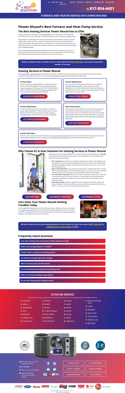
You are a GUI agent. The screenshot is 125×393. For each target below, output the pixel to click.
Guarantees (95, 363)
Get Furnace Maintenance (34, 119)
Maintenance (73, 374)
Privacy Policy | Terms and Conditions (62, 392)
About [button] (72, 2)
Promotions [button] (99, 2)
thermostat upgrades (46, 90)
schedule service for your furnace (58, 227)
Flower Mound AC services (92, 170)
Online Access (58, 390)
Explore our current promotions (60, 186)
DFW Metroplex (46, 34)
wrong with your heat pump (39, 50)
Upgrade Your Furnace (78, 96)
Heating (54, 2)
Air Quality (63, 3)
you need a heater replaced (27, 210)
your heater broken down (72, 86)
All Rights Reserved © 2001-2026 (68, 390)
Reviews (80, 2)
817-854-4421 (102, 8)
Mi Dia (70, 45)
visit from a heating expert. (68, 36)
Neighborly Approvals (60, 197)
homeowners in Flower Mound (30, 74)
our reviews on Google (62, 158)
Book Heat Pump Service (78, 123)
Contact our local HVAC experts (90, 90)
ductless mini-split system (60, 136)
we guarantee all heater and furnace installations (65, 176)
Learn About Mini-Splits (33, 142)
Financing (109, 2)
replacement (81, 116)
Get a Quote (73, 369)
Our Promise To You (91, 197)
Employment (95, 369)
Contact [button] (88, 2)
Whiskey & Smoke (29, 47)
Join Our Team (32, 197)
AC (49, 2)
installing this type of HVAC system (61, 137)
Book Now (73, 363)
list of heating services (57, 76)
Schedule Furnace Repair (34, 96)
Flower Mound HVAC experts (85, 178)
